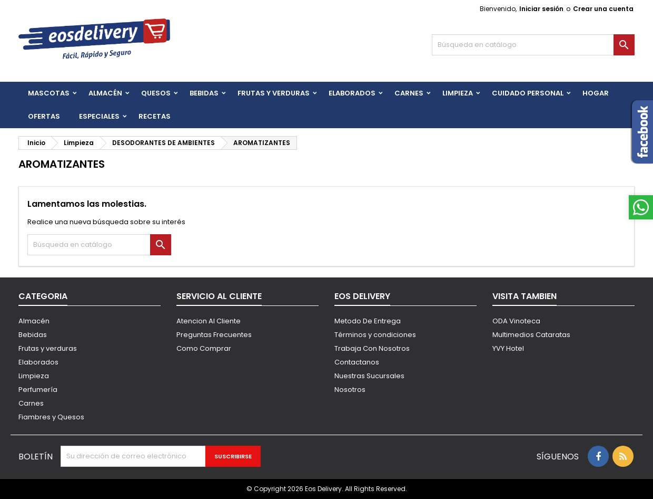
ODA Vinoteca (516, 321)
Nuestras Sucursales (369, 376)
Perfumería (37, 390)
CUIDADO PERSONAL (527, 93)
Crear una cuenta (603, 8)
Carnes (408, 93)
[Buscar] (533, 44)
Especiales (99, 116)
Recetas (154, 116)
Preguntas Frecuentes (214, 335)
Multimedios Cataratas (531, 335)
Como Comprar (203, 348)
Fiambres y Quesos (51, 417)
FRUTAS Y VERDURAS (274, 93)
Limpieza (457, 93)
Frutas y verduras (47, 348)
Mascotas (49, 93)
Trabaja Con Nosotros (372, 348)
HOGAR (595, 93)
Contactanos (356, 362)
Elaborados (352, 93)
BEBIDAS (204, 93)
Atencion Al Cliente (208, 321)
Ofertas (44, 116)
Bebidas (32, 335)
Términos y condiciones (375, 335)
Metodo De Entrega (367, 321)
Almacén (105, 93)
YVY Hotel (508, 348)
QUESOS (156, 93)
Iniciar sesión (541, 8)
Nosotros (349, 390)
